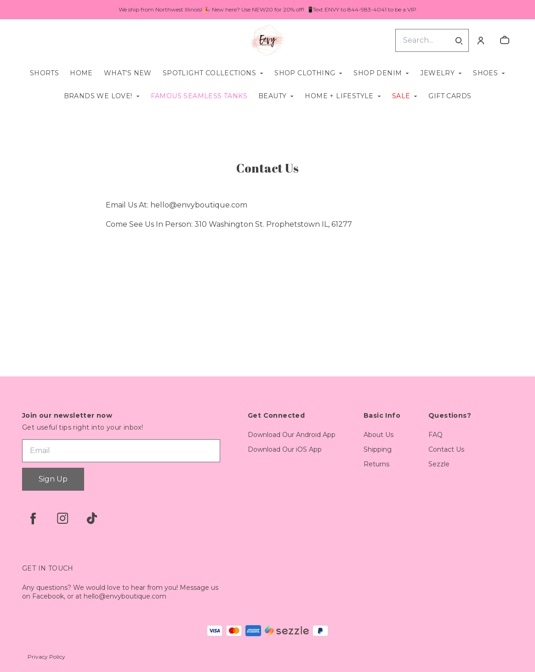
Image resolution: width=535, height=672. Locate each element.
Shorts (44, 73)
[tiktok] (92, 518)
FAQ (435, 435)
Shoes (485, 73)
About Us (378, 435)
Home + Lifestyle (339, 96)
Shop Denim (377, 73)
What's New (128, 73)
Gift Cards (449, 96)
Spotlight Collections (209, 73)
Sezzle (439, 464)
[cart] (504, 40)
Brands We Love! (98, 96)
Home (81, 73)
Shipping (378, 449)
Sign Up (53, 479)
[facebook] (33, 518)
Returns (376, 464)
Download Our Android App (292, 435)
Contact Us (446, 449)
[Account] (480, 40)
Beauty (272, 96)
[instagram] (62, 518)
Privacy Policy (46, 656)
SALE (401, 96)
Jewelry (437, 73)
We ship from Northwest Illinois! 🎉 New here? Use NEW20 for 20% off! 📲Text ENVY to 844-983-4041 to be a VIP (267, 9)
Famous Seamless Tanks (199, 96)
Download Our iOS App (285, 449)
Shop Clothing (304, 73)
